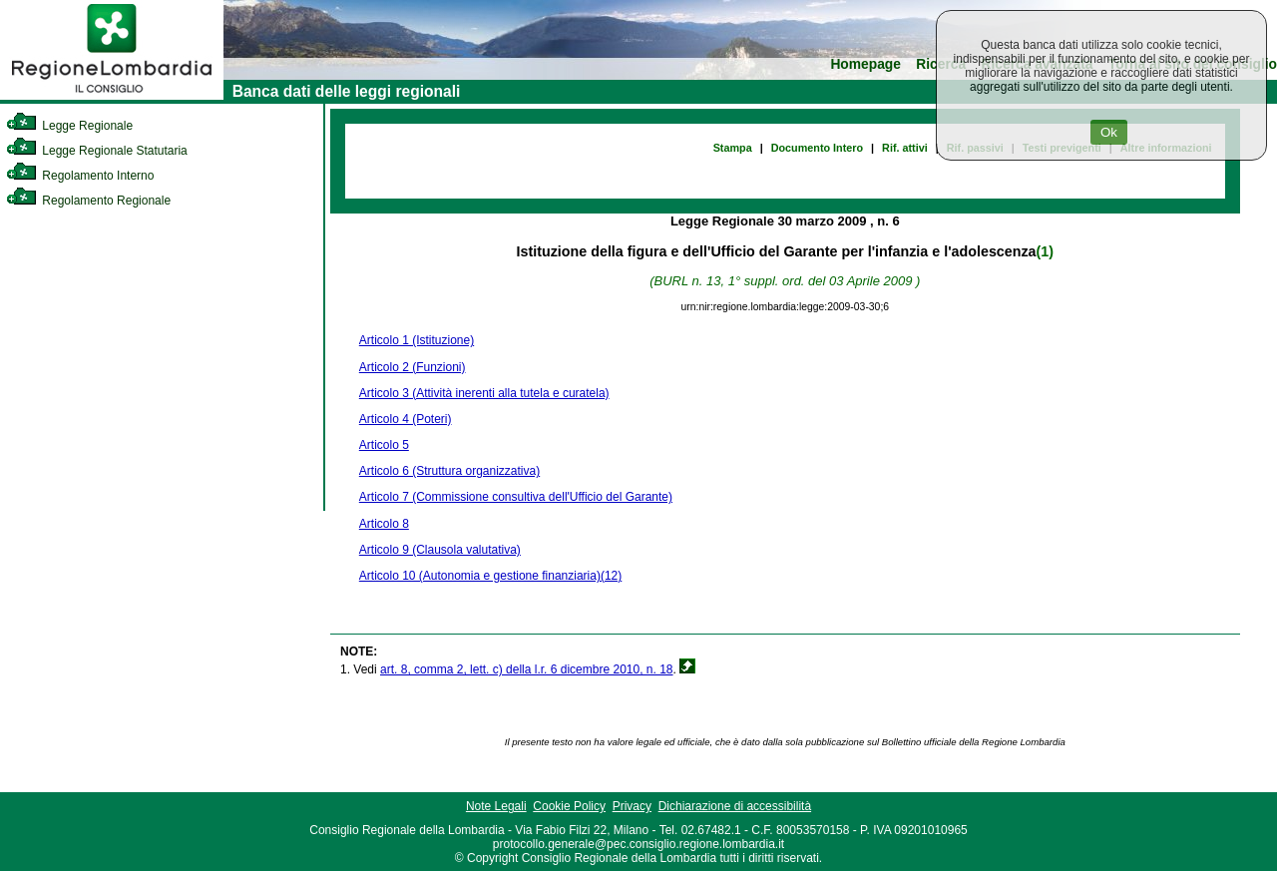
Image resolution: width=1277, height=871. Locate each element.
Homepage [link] (865, 64)
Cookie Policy (569, 806)
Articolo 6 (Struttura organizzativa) (449, 471)
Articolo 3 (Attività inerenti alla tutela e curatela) (484, 393)
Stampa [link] (732, 148)
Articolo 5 (384, 445)
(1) (1045, 251)
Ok (1108, 132)
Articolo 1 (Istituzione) (416, 340)
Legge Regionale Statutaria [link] (97, 151)
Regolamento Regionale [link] (88, 201)
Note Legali (496, 806)
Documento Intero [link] (817, 148)
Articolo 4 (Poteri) (405, 419)
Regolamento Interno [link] (80, 176)
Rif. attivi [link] (905, 148)
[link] (111, 96)
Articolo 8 (384, 524)
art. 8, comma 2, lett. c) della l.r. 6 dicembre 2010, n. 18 (526, 669)
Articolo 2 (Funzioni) (412, 367)
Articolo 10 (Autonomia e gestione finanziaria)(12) (490, 576)
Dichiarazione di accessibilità (734, 806)
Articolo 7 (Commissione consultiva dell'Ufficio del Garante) (515, 497)
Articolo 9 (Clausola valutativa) (440, 550)
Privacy (632, 806)
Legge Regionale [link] (69, 126)
